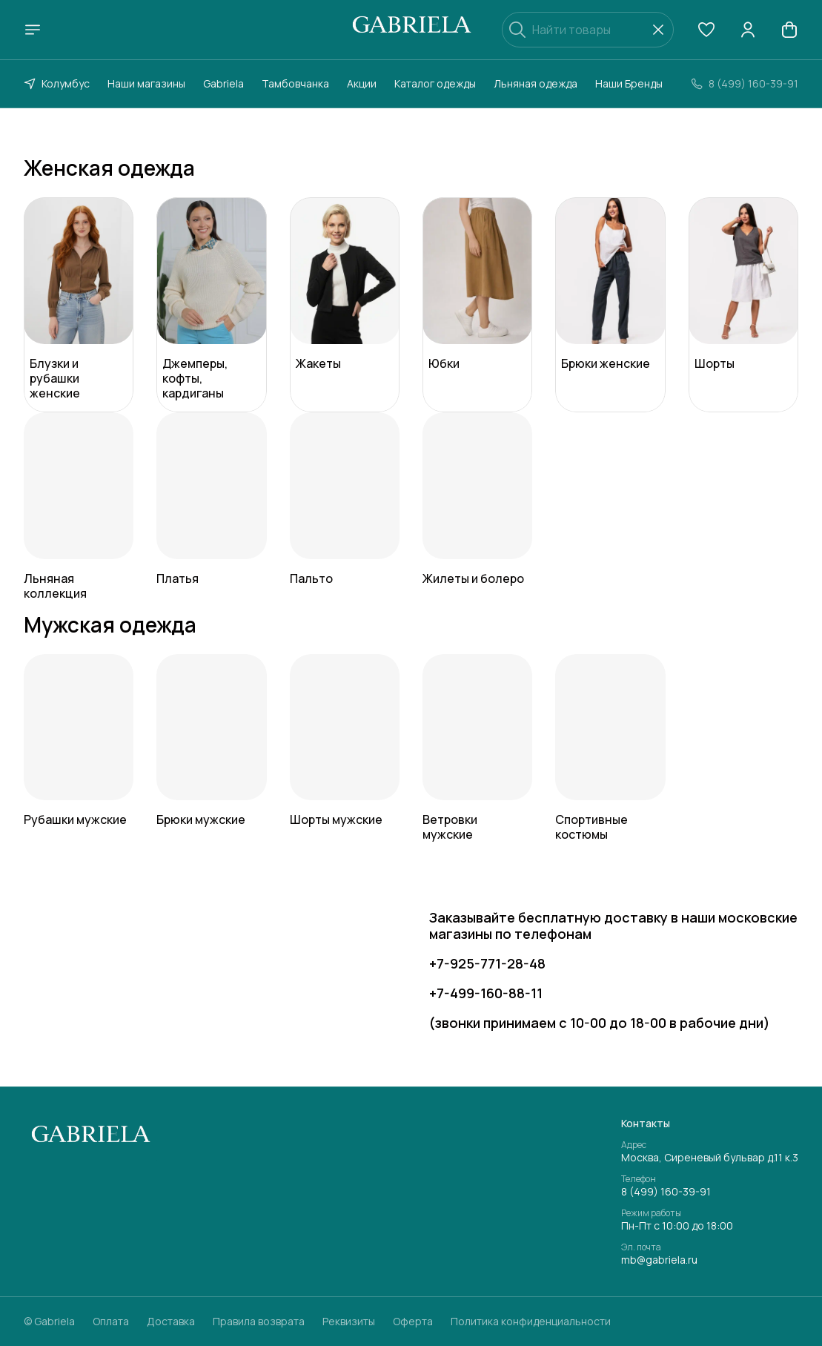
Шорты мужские (336, 819)
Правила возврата (259, 1321)
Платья (177, 578)
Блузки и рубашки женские (55, 378)
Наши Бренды (629, 83)
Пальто (311, 578)
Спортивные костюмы (591, 827)
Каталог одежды (435, 83)
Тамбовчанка (295, 83)
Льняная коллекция (55, 586)
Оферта (413, 1321)
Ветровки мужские (449, 827)
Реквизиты (348, 1321)
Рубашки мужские (75, 819)
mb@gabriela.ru (659, 1260)
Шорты (715, 363)
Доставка (171, 1321)
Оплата (111, 1321)
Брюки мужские (200, 819)
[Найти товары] (588, 29)
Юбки (444, 363)
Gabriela (223, 83)
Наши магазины (146, 83)
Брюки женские (605, 363)
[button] (706, 30)
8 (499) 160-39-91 (666, 1191)
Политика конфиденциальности (531, 1321)
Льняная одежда (535, 83)
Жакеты (318, 363)
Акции (362, 83)
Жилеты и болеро (473, 578)
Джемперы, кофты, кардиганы (195, 378)
